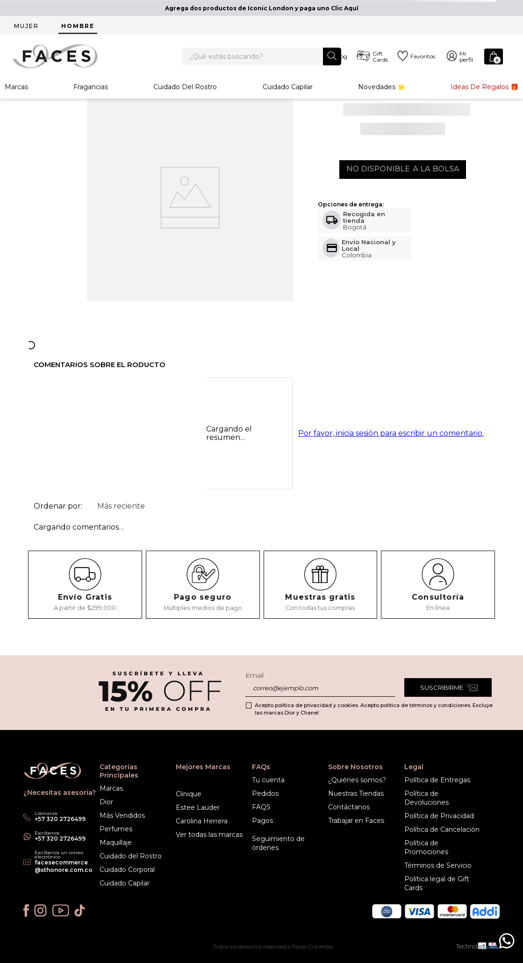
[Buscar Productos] (332, 60)
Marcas (16, 95)
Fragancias (90, 95)
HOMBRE (77, 25)
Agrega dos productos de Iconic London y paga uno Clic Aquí (261, 8)
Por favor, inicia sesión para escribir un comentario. (391, 450)
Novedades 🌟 (381, 95)
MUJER (26, 25)
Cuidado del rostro (185, 95)
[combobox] (261, 61)
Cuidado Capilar (288, 95)
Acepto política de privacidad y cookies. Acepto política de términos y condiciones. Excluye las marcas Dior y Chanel (374, 709)
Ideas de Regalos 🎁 (484, 95)
